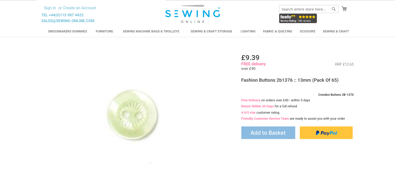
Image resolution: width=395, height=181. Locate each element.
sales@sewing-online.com (67, 21)
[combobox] (308, 9)
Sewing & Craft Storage (211, 31)
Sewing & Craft (336, 31)
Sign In (50, 8)
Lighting (248, 31)
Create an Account (79, 8)
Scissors (307, 31)
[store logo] (193, 14)
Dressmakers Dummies (67, 31)
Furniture (104, 31)
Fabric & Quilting (277, 31)
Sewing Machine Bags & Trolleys (151, 31)
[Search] (334, 9)
